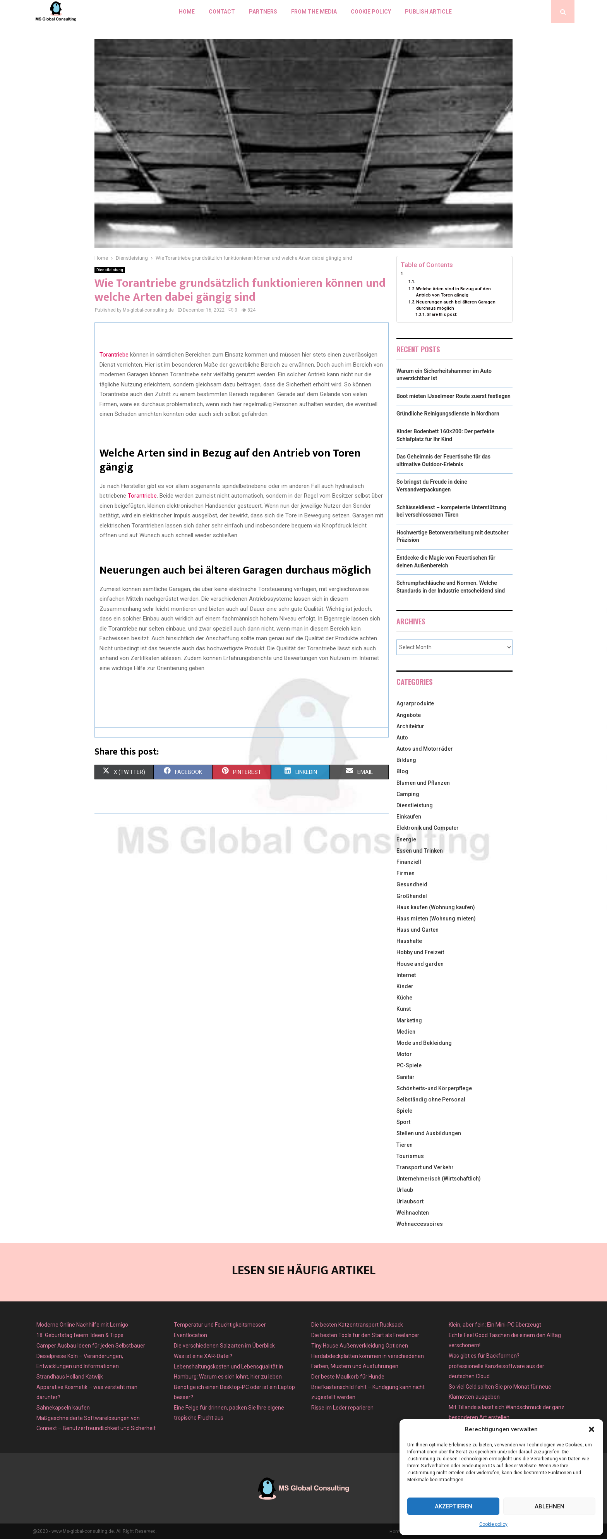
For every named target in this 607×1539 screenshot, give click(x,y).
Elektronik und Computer (427, 828)
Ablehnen (549, 1506)
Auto (402, 737)
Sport (403, 1122)
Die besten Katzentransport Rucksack (357, 1325)
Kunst (403, 1009)
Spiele (404, 1111)
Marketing (409, 1020)
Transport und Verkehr (425, 1167)
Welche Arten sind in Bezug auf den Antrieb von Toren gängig (453, 292)
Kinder (404, 986)
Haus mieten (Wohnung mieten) (436, 918)
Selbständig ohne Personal (430, 1099)
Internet (406, 975)
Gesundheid (411, 884)
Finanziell (408, 862)
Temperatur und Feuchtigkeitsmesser (220, 1325)
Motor (404, 1054)
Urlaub (404, 1190)
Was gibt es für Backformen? (484, 1356)
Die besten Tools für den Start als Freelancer (365, 1335)
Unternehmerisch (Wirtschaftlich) (438, 1178)
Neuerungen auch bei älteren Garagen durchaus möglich (456, 305)
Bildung (406, 760)
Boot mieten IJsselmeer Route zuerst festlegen (453, 396)
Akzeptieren (453, 1506)
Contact (222, 12)
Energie (406, 839)
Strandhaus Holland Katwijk (69, 1377)
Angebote (408, 715)
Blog (402, 771)
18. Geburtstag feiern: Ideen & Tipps (79, 1335)
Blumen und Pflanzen (423, 783)
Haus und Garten (417, 930)
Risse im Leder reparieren (342, 1408)
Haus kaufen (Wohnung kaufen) (435, 907)
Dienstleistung (109, 270)
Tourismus (410, 1156)
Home (187, 12)
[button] (591, 1429)
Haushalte (409, 941)
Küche (404, 997)
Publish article (428, 12)
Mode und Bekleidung (424, 1043)
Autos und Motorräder (424, 749)
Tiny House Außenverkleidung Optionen (359, 1346)
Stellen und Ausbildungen (428, 1133)
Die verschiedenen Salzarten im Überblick (224, 1346)
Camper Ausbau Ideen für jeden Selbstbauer (90, 1346)
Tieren (404, 1145)
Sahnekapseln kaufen (63, 1408)
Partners (263, 12)
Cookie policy (493, 1524)
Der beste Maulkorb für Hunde (347, 1377)
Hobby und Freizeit (420, 952)
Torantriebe (114, 354)
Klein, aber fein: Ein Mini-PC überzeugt (495, 1325)
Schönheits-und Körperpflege (434, 1088)
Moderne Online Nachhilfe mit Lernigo (82, 1325)
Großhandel (411, 896)
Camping (407, 794)
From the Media (314, 12)
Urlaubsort (410, 1201)
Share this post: (442, 314)
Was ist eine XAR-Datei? (203, 1356)
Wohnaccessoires (419, 1224)
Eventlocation (190, 1335)
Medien (405, 1032)
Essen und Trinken (419, 851)
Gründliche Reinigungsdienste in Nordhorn (447, 413)
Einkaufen (408, 816)
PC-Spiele (409, 1065)
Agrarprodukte (415, 703)
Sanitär (405, 1077)
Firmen (405, 873)
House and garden (420, 964)
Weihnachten (412, 1213)
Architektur (410, 726)
